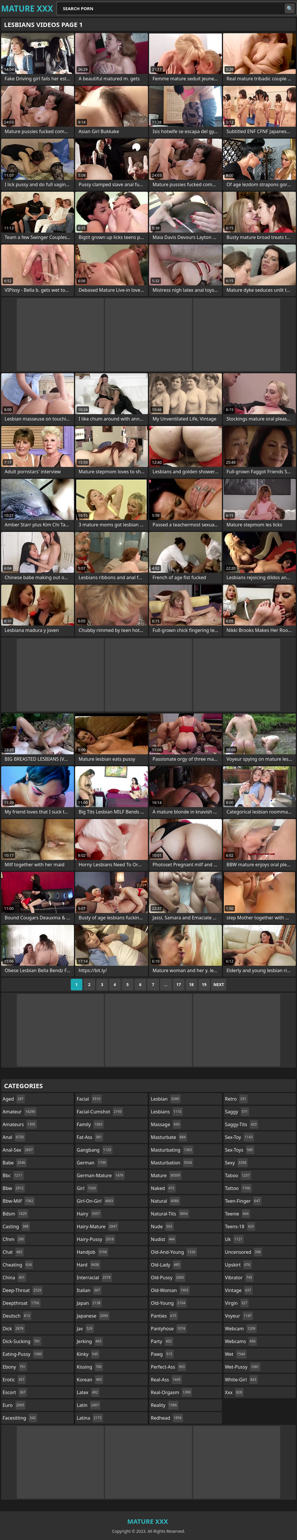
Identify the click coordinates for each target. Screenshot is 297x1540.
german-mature (101, 1175)
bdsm (15, 1213)
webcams (241, 1341)
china (14, 1277)
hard (89, 1264)
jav (85, 1328)
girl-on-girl (96, 1201)
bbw (14, 1188)
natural (165, 1201)
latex (88, 1392)
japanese (93, 1315)
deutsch (17, 1315)
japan (89, 1303)
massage (166, 1124)
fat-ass (90, 1137)
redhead (167, 1418)
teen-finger (243, 1201)
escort (15, 1392)
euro (14, 1405)
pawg (162, 1354)
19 (204, 984)
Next (218, 984)
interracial (94, 1277)
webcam (241, 1328)
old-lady (166, 1264)
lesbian (166, 1099)
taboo (238, 1175)
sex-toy (239, 1137)
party (162, 1341)
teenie (237, 1213)
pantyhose (168, 1328)
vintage (239, 1290)
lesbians (167, 1111)
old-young (169, 1303)
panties (164, 1315)
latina (90, 1418)
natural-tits (170, 1213)
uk (234, 1239)
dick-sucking (22, 1341)
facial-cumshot (100, 1111)
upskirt (238, 1264)
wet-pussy (242, 1367)
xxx (234, 1392)
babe (15, 1162)
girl (87, 1188)
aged (14, 1099)
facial (89, 1099)
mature (166, 1175)
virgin (237, 1303)
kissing (90, 1367)
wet (236, 1354)
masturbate (169, 1137)
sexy (236, 1162)
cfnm (14, 1239)
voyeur (239, 1315)
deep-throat (23, 1290)
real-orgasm (171, 1392)
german (92, 1162)
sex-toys (239, 1150)
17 (178, 984)
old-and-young (174, 1252)
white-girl (241, 1379)
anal (14, 1137)
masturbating (172, 1150)
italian (89, 1290)
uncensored (243, 1252)
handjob (92, 1252)
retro (236, 1099)
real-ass (166, 1379)
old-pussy (168, 1277)
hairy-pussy (96, 1239)
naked (163, 1188)
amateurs (20, 1124)
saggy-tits (241, 1124)
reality (164, 1405)
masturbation (172, 1162)
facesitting (20, 1418)
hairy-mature (98, 1226)
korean (90, 1379)
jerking (90, 1341)
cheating (18, 1264)
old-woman (170, 1290)
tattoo (238, 1188)
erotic (14, 1379)
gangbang (95, 1150)
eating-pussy (23, 1354)
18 (191, 984)
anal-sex (18, 1150)
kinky (88, 1354)
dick (14, 1328)
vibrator (239, 1277)
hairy (89, 1213)
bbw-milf (19, 1201)
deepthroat (22, 1303)
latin (89, 1405)
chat (13, 1252)
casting (16, 1226)
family (90, 1124)
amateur (20, 1111)
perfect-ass (168, 1367)
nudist (163, 1239)
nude (162, 1226)
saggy (237, 1111)
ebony (15, 1367)
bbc (13, 1175)
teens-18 (240, 1226)
